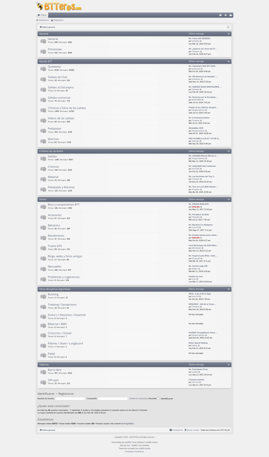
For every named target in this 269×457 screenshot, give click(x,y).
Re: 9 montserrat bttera (199, 118)
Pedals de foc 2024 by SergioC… (203, 107)
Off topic (53, 380)
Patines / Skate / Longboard (65, 343)
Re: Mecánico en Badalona (201, 225)
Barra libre (54, 370)
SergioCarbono (198, 110)
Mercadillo (54, 266)
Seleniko (195, 41)
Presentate (55, 49)
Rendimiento (56, 236)
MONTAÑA (196, 100)
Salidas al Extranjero (61, 87)
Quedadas (54, 66)
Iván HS (195, 227)
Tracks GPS (55, 246)
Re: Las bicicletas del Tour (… (202, 176)
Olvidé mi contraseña (138, 398)
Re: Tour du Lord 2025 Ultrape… (203, 187)
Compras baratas (196, 380)
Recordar (154, 398)
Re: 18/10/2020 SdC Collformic (202, 166)
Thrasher (196, 51)
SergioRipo (129, 424)
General (43, 33)
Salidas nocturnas (59, 98)
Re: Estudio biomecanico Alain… (203, 235)
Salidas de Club (57, 77)
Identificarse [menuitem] (226, 16)
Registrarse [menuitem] (231, 16)
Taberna (44, 364)
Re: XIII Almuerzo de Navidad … (203, 77)
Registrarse (58, 20)
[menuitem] (220, 15)
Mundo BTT (45, 61)
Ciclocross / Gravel (59, 333)
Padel (51, 354)
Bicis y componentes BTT (64, 204)
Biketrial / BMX (57, 324)
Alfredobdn (196, 248)
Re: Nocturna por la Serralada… (203, 97)
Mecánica (54, 225)
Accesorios (55, 215)
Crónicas (53, 167)
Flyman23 (196, 258)
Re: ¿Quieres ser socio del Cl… (203, 49)
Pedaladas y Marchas (61, 187)
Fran (194, 279)
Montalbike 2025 (196, 128)
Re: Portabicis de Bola (199, 214)
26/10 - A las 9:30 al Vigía (200, 294)
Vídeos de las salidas (61, 118)
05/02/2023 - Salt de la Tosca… (202, 304)
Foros (43, 15)
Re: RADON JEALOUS (199, 204)
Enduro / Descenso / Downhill (67, 315)
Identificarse (44, 20)
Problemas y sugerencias (64, 277)
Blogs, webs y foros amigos (65, 256)
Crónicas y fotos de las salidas (67, 108)
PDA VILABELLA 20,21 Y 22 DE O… (204, 138)
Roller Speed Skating (198, 343)
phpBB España (144, 448)
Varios (42, 199)
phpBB (127, 442)
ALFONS (196, 169)
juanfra (195, 372)
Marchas (53, 139)
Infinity (194, 345)
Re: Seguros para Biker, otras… (203, 256)
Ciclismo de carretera (51, 151)
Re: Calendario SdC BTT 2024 (202, 66)
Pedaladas (54, 128)
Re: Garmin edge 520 (198, 266)
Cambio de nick (196, 276)
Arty (128, 445)
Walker (195, 269)
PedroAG (196, 217)
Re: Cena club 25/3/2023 (199, 38)
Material (53, 177)
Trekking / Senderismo (62, 304)
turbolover (196, 69)
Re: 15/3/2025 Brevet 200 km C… (203, 156)
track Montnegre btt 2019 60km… (203, 245)
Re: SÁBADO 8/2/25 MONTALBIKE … (205, 87)
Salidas (52, 156)
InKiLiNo (196, 207)
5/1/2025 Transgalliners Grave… (203, 333)
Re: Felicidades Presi (198, 369)
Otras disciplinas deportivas (54, 289)
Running (53, 294)
